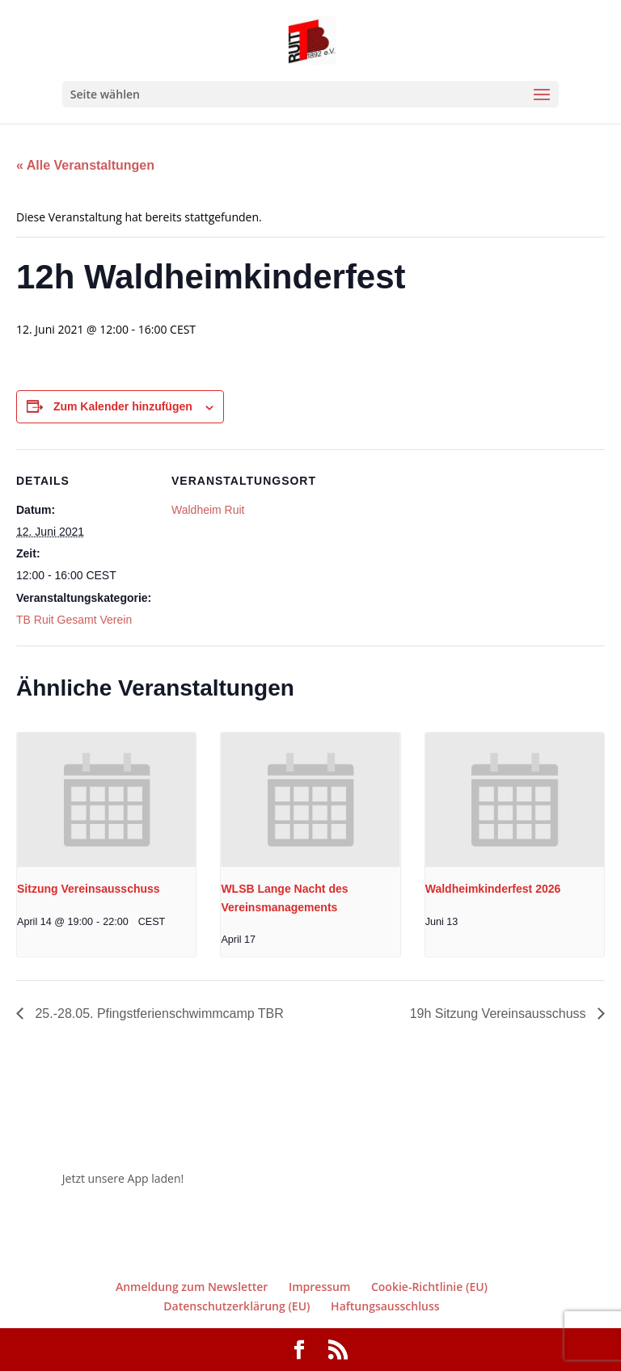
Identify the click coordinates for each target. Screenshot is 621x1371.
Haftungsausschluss (385, 1306)
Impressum (319, 1286)
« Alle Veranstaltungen (85, 165)
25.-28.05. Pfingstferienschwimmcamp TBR (158, 1013)
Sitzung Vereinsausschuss (88, 888)
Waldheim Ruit (208, 509)
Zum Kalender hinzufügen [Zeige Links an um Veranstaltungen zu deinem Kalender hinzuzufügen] (122, 406)
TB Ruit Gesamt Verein (74, 619)
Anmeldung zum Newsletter (192, 1286)
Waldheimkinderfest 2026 (493, 888)
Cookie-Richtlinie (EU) (429, 1286)
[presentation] (106, 800)
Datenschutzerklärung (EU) (236, 1306)
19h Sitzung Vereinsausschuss (499, 1013)
